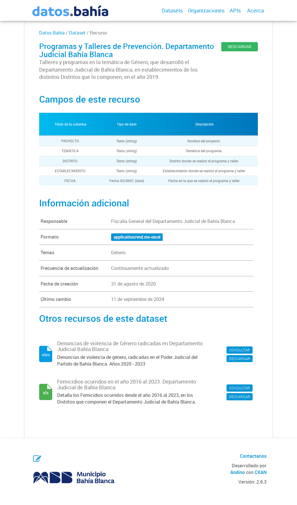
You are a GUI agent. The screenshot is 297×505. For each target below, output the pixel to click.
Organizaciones (206, 10)
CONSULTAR (239, 350)
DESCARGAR (239, 46)
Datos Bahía (52, 33)
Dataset (77, 33)
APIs (235, 10)
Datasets (172, 10)
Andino (237, 472)
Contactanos (253, 456)
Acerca (255, 10)
